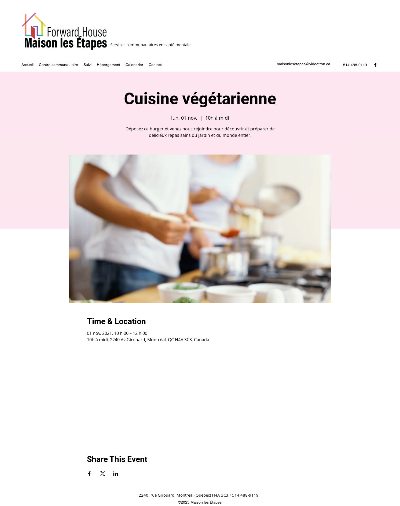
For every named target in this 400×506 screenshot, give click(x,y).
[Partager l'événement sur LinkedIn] (115, 473)
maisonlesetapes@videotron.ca (303, 64)
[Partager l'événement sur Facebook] (89, 473)
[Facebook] (375, 65)
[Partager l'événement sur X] (102, 473)
